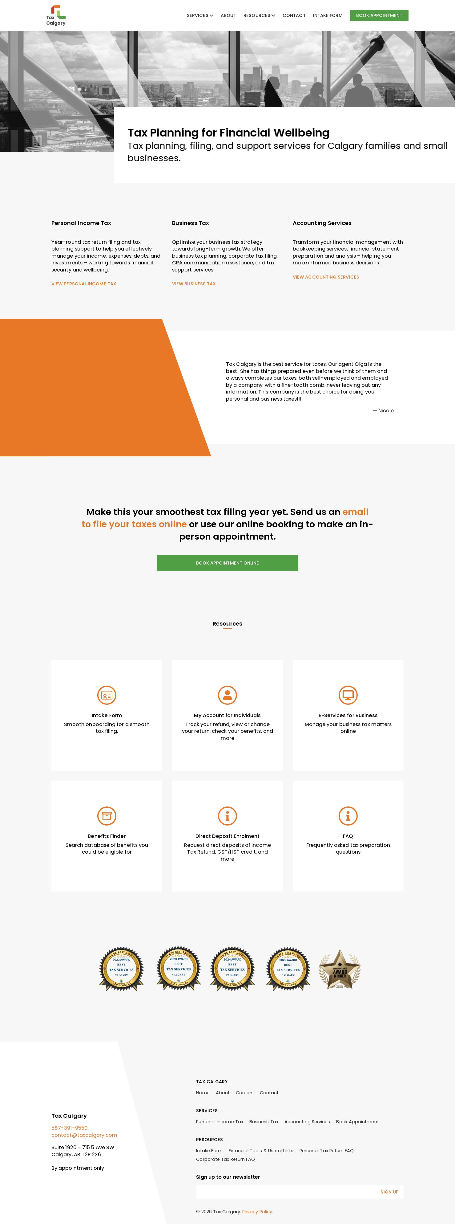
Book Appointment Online (227, 563)
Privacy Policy (257, 1212)
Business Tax (263, 1122)
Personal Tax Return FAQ (327, 1151)
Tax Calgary (212, 1082)
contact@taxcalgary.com (84, 1135)
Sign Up (390, 1192)
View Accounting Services (326, 277)
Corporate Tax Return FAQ (225, 1159)
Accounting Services (307, 1122)
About (228, 15)
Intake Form (328, 15)
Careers (245, 1093)
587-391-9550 (69, 1128)
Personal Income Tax (219, 1122)
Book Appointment (379, 15)
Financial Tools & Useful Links (261, 1151)
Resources (259, 15)
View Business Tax (194, 284)
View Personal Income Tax (83, 284)
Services (200, 15)
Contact (294, 15)
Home (202, 1093)
